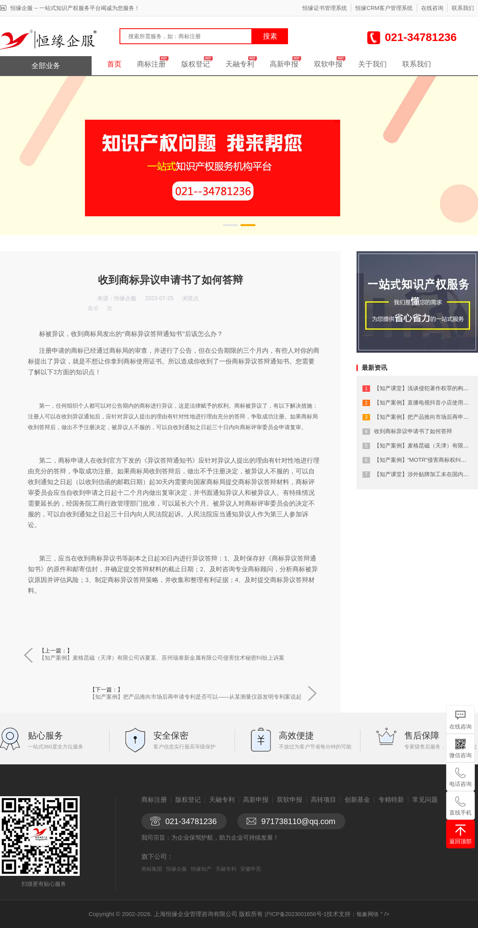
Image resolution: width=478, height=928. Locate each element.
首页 (114, 64)
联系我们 (463, 8)
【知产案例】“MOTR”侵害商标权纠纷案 (423, 460)
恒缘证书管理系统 (324, 8)
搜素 (270, 36)
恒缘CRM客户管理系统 (384, 8)
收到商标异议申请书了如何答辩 (413, 431)
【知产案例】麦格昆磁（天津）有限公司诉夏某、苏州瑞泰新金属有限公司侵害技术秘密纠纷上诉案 (161, 657)
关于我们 (372, 64)
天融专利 (239, 64)
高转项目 (323, 799)
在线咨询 (432, 8)
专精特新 (391, 799)
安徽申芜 (250, 869)
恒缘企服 (176, 869)
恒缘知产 (201, 869)
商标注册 (151, 64)
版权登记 (195, 64)
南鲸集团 (151, 869)
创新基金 (357, 799)
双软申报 (328, 64)
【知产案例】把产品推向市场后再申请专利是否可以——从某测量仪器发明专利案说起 (196, 697)
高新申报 (284, 64)
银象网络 (368, 914)
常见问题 (425, 799)
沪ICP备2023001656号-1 (295, 914)
